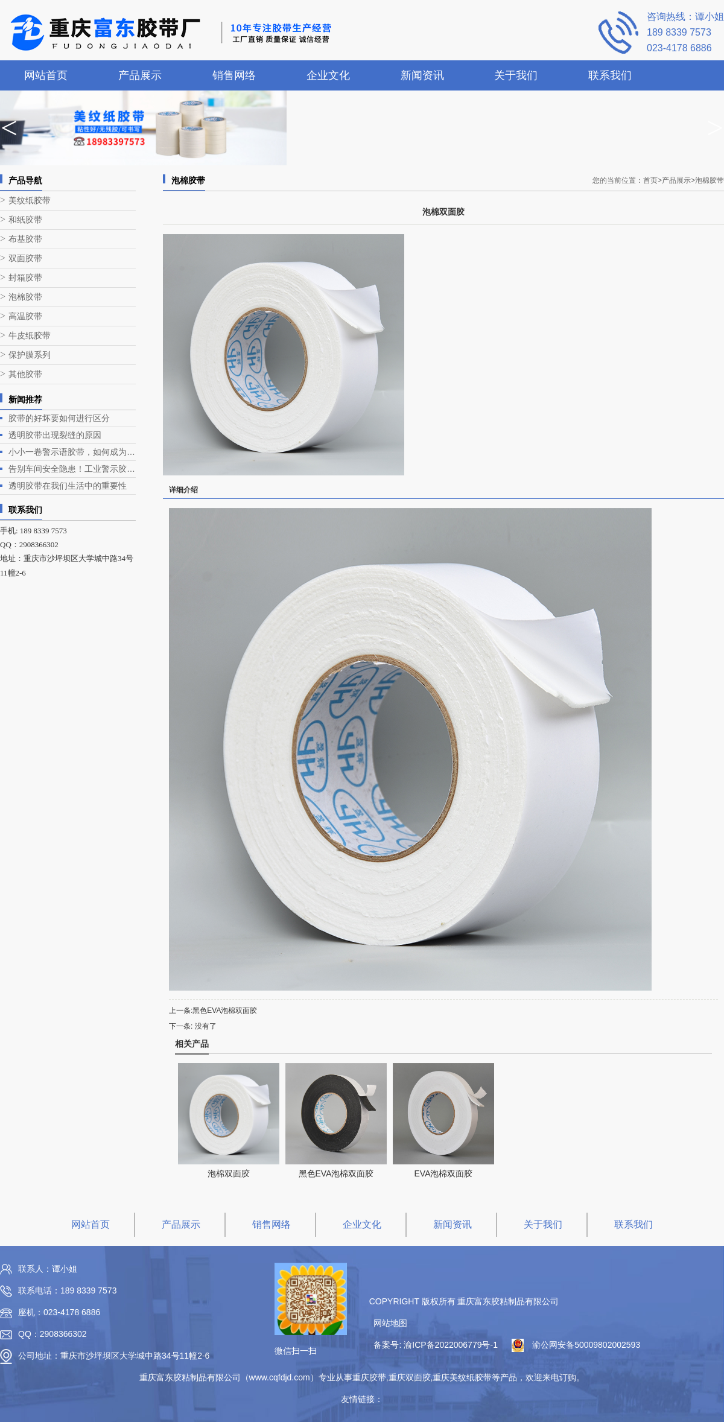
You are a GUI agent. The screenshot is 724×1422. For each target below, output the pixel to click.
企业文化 (328, 75)
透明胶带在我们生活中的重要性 (67, 485)
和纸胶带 (25, 219)
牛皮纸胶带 (29, 335)
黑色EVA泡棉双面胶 (224, 1010)
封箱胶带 (25, 277)
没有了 (206, 1026)
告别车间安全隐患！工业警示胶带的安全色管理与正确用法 (72, 469)
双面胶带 (25, 258)
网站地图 (390, 1323)
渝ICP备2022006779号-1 (451, 1345)
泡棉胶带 (25, 297)
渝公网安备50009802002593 (586, 1345)
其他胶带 (25, 374)
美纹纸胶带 (29, 200)
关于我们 (516, 75)
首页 (652, 180)
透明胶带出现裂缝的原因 (54, 435)
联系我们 (610, 75)
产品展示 (140, 75)
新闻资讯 (422, 75)
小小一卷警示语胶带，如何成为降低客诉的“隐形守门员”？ (72, 452)
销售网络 (234, 75)
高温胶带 (25, 316)
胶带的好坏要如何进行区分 (59, 418)
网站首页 (46, 75)
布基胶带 (25, 239)
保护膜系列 (29, 355)
